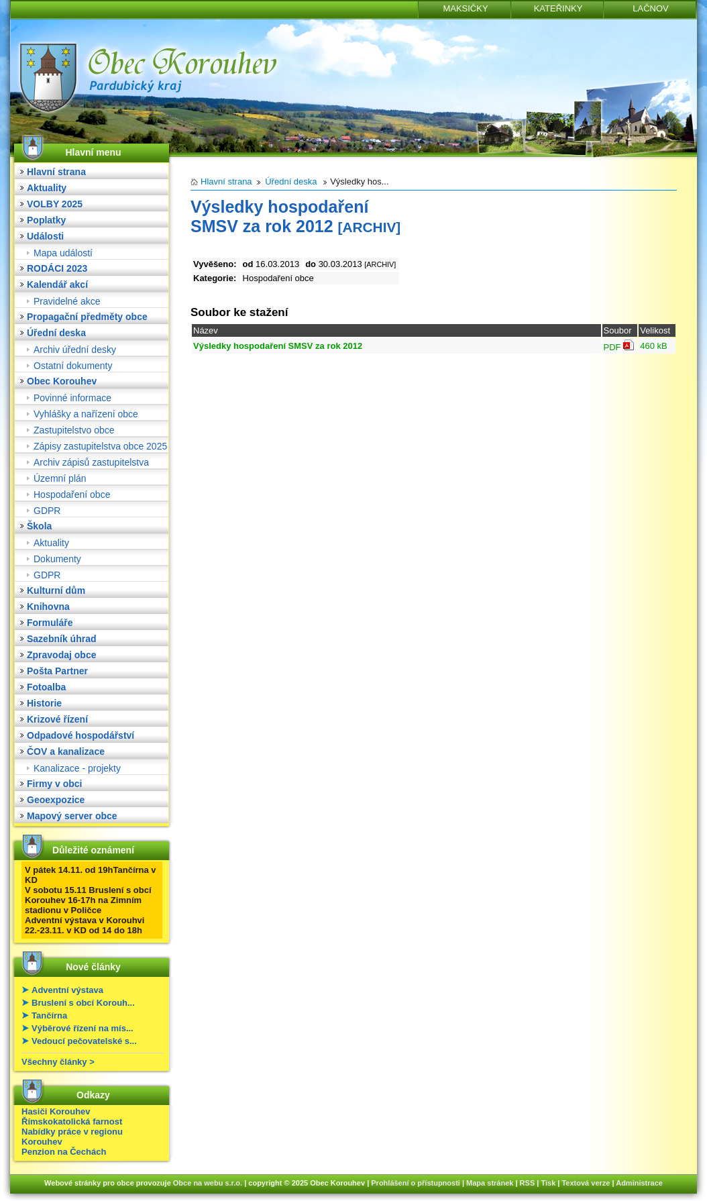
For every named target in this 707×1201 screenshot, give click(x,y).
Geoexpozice (56, 799)
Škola (39, 526)
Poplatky (46, 220)
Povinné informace (72, 398)
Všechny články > (58, 1062)
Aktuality (46, 187)
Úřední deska (56, 332)
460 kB (653, 346)
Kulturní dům (56, 590)
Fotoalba (46, 687)
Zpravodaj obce (61, 654)
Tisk (548, 1183)
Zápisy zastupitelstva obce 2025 (100, 446)
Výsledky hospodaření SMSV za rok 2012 (277, 346)
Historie (44, 703)
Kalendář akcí (57, 284)
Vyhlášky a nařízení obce (86, 414)
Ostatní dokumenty (73, 365)
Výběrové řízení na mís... (82, 1028)
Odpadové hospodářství (80, 735)
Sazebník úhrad (61, 638)
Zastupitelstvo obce (74, 430)
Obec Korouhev (62, 381)
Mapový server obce (72, 816)
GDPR (47, 510)
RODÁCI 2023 (57, 268)
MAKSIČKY (465, 8)
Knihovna (48, 606)
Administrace (639, 1183)
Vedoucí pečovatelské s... (84, 1041)
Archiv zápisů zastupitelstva (91, 462)
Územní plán (60, 478)
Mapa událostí (63, 253)
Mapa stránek (489, 1183)
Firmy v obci (54, 783)
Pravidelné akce (67, 301)
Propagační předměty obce (87, 316)
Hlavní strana (56, 171)
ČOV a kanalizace (66, 751)
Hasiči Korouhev (56, 1111)
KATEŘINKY (558, 8)
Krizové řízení (57, 719)
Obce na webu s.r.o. (207, 1183)
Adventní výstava (67, 990)
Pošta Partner (57, 671)
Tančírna (49, 1015)
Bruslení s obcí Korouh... (83, 1003)
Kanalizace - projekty (77, 768)
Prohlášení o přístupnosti (415, 1183)
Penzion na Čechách (63, 1152)
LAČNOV (650, 8)
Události (45, 236)
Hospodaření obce (72, 494)
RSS (527, 1183)
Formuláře (49, 622)
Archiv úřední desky (75, 349)
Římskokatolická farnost (71, 1121)
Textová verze (585, 1183)
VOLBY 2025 (55, 204)
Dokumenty (57, 559)
